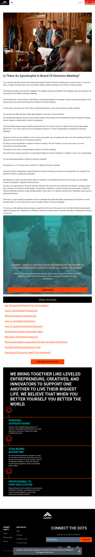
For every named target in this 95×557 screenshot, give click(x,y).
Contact (19, 535)
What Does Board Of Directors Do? (21, 316)
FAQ (18, 531)
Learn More (47, 290)
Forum (5, 541)
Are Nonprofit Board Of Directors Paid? (23, 347)
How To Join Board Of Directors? (20, 321)
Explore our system (47, 362)
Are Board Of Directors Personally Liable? (24, 331)
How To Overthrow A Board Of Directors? (24, 326)
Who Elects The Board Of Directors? (21, 337)
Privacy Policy (22, 543)
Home (5, 533)
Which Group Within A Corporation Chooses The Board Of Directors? (36, 342)
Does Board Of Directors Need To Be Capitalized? (28, 352)
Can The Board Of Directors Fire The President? (27, 305)
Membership (7, 537)
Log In (80, 2)
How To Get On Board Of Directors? (21, 310)
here (41, 552)
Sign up (86, 540)
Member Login (22, 539)
